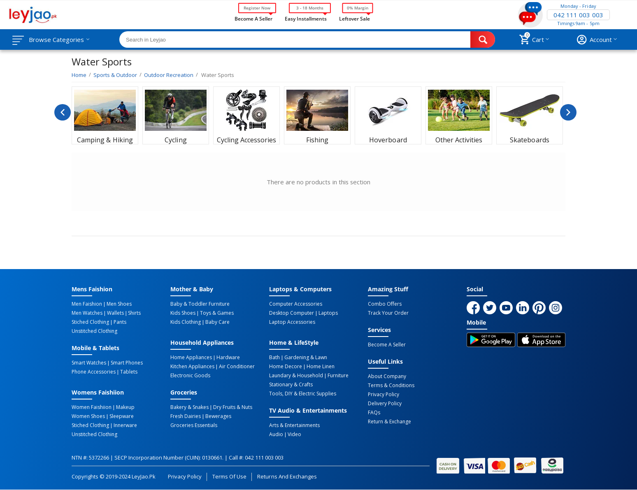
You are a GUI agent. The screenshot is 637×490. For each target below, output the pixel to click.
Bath (274, 357)
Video (294, 434)
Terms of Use (229, 476)
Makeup (125, 407)
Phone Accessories (94, 371)
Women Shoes (88, 416)
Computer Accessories (295, 304)
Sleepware (121, 416)
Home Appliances (191, 357)
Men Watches (87, 313)
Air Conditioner (237, 366)
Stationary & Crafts (291, 384)
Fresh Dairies (185, 416)
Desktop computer (291, 313)
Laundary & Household (296, 375)
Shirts (134, 313)
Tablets (128, 371)
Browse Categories (56, 39)
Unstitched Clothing (94, 331)
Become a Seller (253, 18)
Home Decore (285, 366)
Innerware (125, 425)
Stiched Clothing (90, 322)
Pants (120, 322)
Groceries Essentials (193, 425)
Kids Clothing (185, 322)
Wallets (115, 313)
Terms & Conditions (391, 385)
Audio (276, 434)
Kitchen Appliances (192, 366)
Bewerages (218, 416)
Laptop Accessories (292, 322)
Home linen (321, 366)
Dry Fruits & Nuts (232, 407)
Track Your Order (388, 313)
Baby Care (217, 322)
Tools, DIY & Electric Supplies (302, 393)
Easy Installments (306, 18)
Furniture (338, 375)
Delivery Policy (385, 403)
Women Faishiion (92, 407)
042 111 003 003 (578, 15)
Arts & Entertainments (294, 425)
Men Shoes (119, 304)
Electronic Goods (190, 375)
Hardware (228, 357)
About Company (387, 376)
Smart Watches (89, 362)
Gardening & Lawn (305, 357)
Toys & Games (217, 313)
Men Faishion (87, 304)
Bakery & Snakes (189, 407)
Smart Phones (127, 362)
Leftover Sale (354, 18)
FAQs (374, 412)
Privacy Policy (383, 394)
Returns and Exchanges (286, 476)
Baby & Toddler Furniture (200, 304)
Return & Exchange (389, 421)
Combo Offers (385, 304)
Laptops (328, 313)
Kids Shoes (182, 313)
